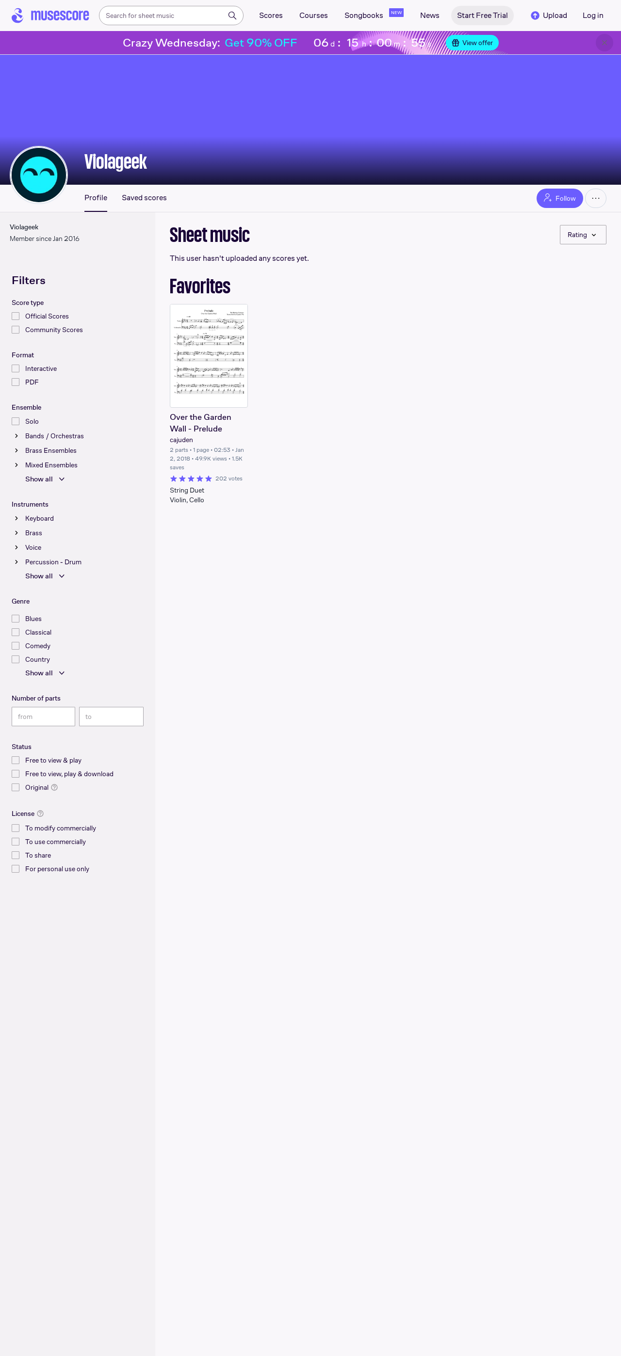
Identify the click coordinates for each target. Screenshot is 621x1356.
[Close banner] (604, 42)
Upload (548, 15)
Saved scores (144, 198)
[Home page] (50, 15)
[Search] (232, 15)
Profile (95, 198)
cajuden (181, 440)
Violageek (115, 161)
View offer (472, 43)
